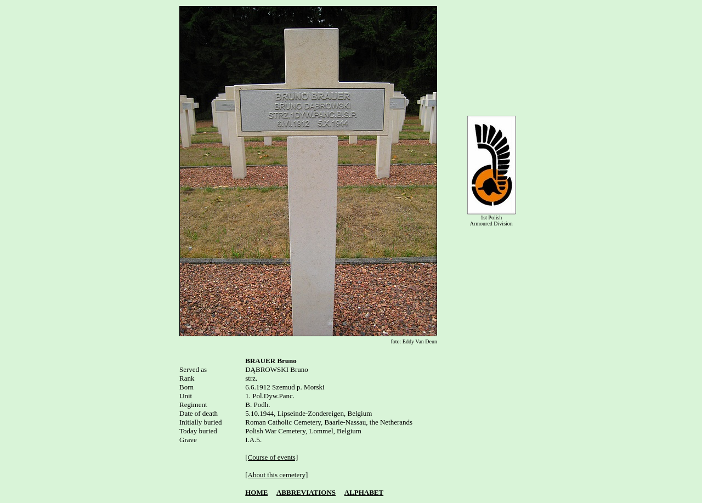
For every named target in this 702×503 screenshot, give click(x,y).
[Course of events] (271, 457)
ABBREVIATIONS (306, 492)
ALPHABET (364, 492)
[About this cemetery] (276, 475)
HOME (256, 492)
